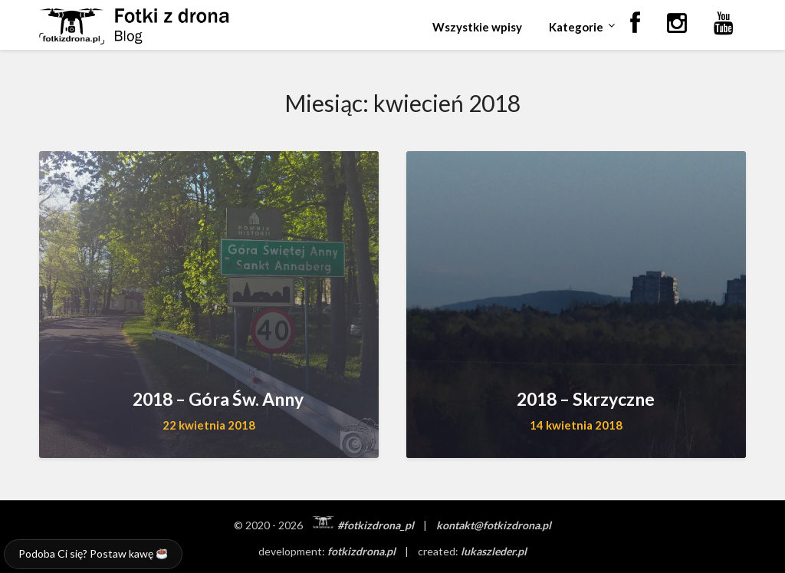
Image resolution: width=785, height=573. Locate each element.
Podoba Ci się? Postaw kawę (92, 553)
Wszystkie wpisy (477, 27)
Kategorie (576, 27)
